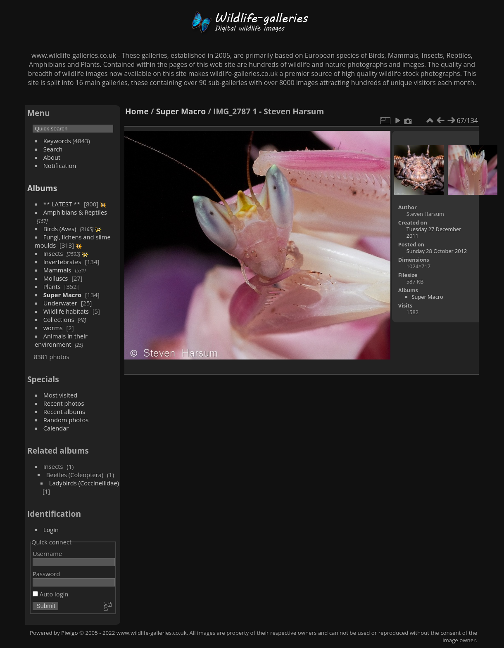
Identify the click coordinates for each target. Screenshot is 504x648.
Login (51, 529)
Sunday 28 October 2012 (437, 251)
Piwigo (69, 632)
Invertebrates (62, 262)
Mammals (57, 270)
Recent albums (64, 411)
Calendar (56, 428)
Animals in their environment (61, 340)
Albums (42, 188)
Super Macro (62, 295)
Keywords (57, 141)
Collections (58, 319)
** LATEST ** (62, 204)
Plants (52, 286)
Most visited (60, 395)
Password (46, 574)
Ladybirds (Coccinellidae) (84, 483)
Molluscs (55, 278)
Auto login (50, 594)
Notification (59, 165)
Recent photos (63, 403)
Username (47, 553)
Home (137, 111)
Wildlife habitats (66, 311)
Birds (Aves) (59, 229)
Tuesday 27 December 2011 (434, 232)
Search (53, 149)
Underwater (60, 303)
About (51, 157)
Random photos (66, 420)
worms (53, 328)
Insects (53, 253)
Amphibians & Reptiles (75, 212)
